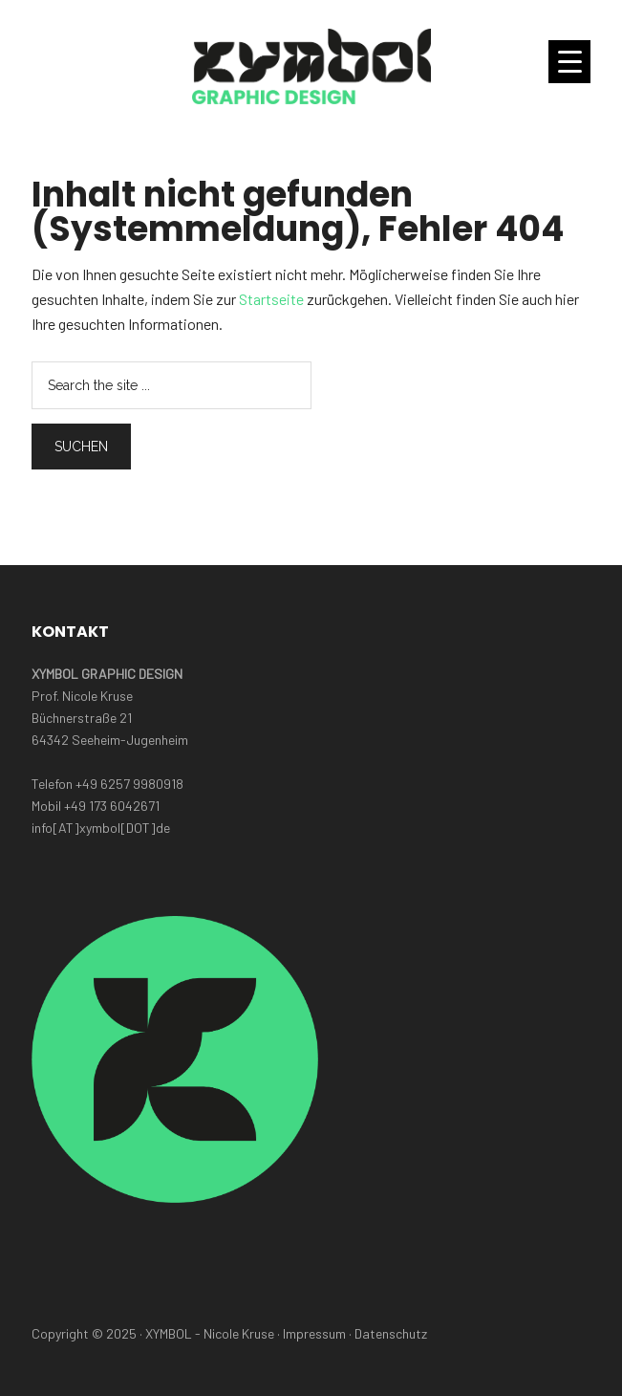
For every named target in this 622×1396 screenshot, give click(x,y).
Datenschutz (390, 1333)
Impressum (314, 1333)
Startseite (271, 299)
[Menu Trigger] (569, 61)
